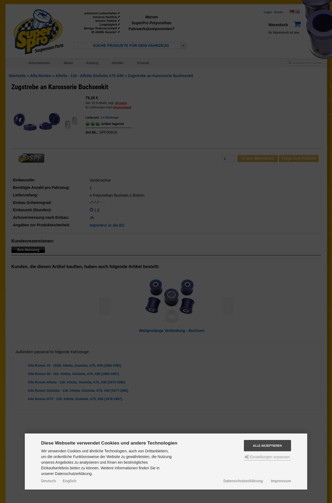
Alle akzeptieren (267, 445)
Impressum (281, 481)
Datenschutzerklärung (243, 481)
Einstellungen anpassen (267, 457)
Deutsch (48, 481)
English (70, 481)
